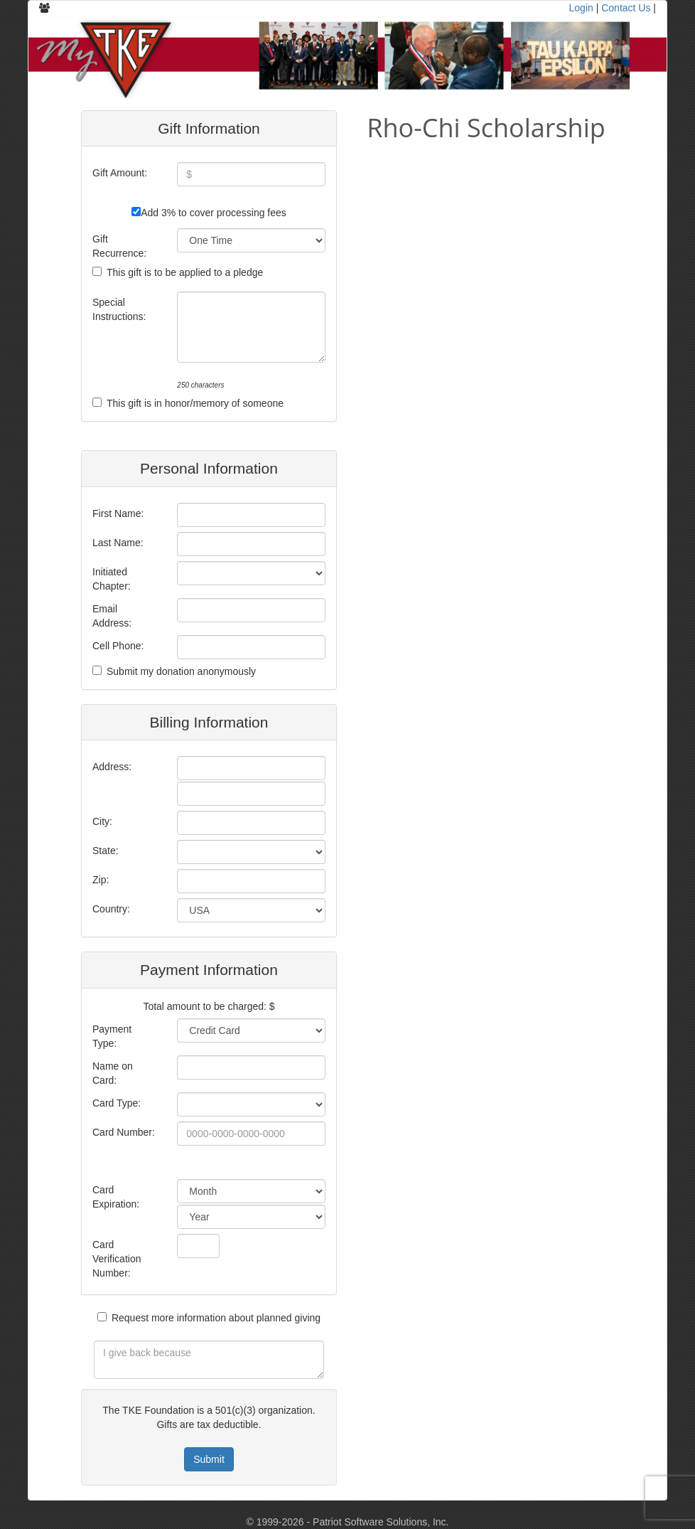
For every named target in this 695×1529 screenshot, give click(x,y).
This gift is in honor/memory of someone (195, 403)
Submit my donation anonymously (181, 671)
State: (105, 850)
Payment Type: (111, 1036)
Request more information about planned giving (216, 1317)
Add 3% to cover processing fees (213, 212)
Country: (111, 909)
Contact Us (625, 8)
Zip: (100, 879)
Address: (111, 766)
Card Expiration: (115, 1197)
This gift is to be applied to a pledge (185, 272)
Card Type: (116, 1103)
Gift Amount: (119, 173)
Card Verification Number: (116, 1259)
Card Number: (123, 1132)
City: (102, 821)
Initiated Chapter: (111, 579)
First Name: (118, 513)
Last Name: (118, 542)
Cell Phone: (118, 645)
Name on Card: (112, 1073)
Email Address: (111, 616)
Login (581, 8)
